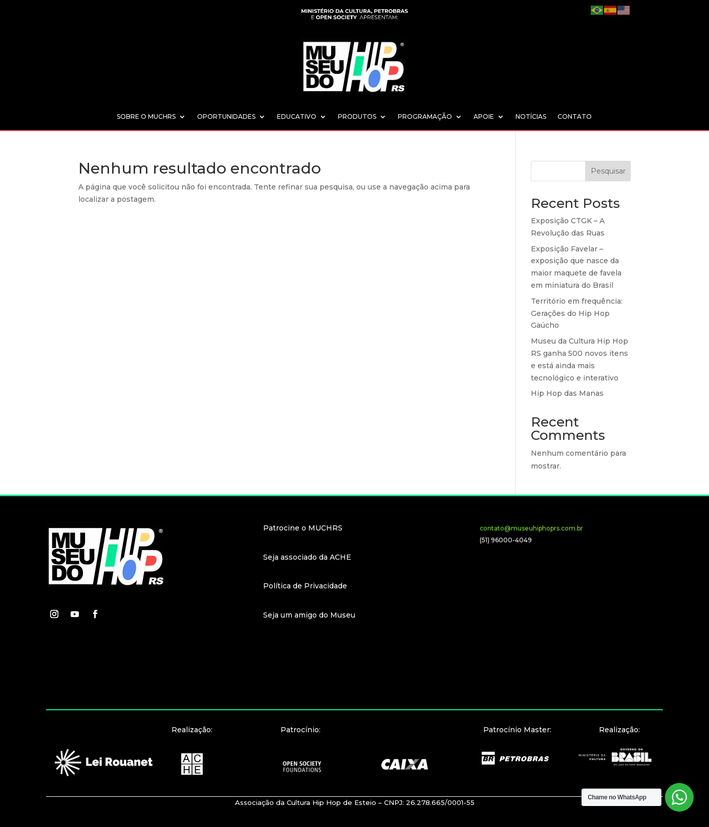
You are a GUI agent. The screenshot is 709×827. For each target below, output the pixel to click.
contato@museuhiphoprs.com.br (531, 528)
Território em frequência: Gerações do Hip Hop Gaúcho (576, 313)
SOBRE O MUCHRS (146, 116)
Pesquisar (608, 171)
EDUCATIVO (296, 116)
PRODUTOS (357, 116)
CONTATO (574, 116)
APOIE (484, 116)
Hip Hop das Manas (567, 393)
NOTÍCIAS (530, 116)
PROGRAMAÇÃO (425, 116)
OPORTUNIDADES (226, 116)
